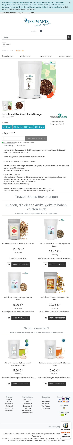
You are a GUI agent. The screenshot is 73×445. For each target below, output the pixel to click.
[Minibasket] (41, 31)
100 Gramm (7, 127)
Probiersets (46, 408)
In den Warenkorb (36, 138)
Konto (9, 401)
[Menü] (69, 422)
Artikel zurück (25, 56)
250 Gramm (17, 127)
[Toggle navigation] (4, 44)
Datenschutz (27, 404)
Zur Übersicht (7, 56)
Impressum (27, 399)
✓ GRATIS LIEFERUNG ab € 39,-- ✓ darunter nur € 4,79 (18, 13)
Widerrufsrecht (27, 410)
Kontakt (9, 399)
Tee (45, 399)
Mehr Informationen (21, 264)
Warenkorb (9, 404)
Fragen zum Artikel (57, 124)
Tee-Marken (45, 401)
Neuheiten (45, 404)
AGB (27, 401)
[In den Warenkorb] (9, 264)
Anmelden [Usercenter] (33, 31)
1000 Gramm (39, 127)
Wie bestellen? (27, 413)
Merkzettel (9, 406)
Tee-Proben (46, 406)
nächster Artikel (65, 56)
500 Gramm (28, 127)
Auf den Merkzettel (57, 122)
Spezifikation (21, 145)
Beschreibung (8, 145)
